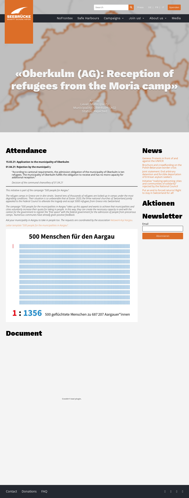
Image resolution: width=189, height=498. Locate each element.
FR (156, 7)
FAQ (44, 491)
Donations (29, 491)
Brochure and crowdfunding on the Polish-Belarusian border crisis (162, 166)
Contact (11, 491)
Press (140, 7)
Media (176, 18)
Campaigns (112, 18)
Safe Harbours (88, 18)
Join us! (135, 18)
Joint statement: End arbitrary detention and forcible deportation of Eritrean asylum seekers (161, 174)
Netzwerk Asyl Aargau (121, 220)
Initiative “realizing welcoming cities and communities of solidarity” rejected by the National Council (162, 183)
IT (162, 7)
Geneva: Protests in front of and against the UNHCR (160, 160)
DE (149, 7)
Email (145, 224)
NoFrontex (65, 18)
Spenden (174, 7)
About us (156, 18)
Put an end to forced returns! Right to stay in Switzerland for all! (161, 192)
